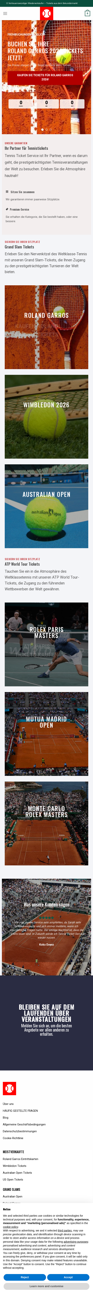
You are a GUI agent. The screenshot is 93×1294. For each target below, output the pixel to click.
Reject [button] (25, 1277)
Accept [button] (68, 1277)
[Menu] (5, 13)
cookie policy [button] (10, 1226)
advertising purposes (76, 1241)
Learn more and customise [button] (46, 1286)
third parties (65, 1230)
